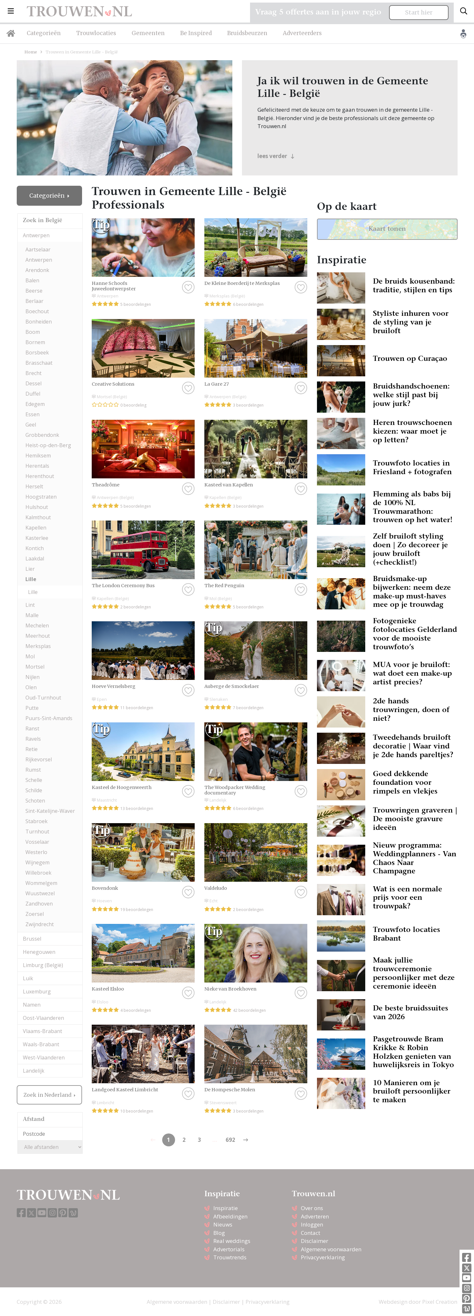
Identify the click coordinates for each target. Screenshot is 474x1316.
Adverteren (315, 1216)
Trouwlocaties (96, 33)
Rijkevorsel (38, 759)
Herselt (34, 486)
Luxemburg (37, 991)
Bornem (35, 342)
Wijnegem (37, 862)
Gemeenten (148, 33)
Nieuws (222, 1224)
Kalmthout (38, 517)
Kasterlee (36, 537)
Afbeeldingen (230, 1216)
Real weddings (231, 1241)
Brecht (33, 373)
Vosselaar (37, 841)
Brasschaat (38, 362)
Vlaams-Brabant (42, 1031)
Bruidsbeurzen (247, 33)
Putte (32, 707)
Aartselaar (38, 249)
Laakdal (34, 558)
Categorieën (44, 33)
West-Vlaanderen (44, 1057)
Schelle (33, 780)
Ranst (32, 728)
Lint (30, 604)
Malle (32, 615)
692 (230, 1139)
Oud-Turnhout (43, 697)
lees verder (275, 156)
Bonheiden (38, 321)
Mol (30, 656)
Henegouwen (39, 951)
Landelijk (33, 1070)
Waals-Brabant (41, 1044)
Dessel (33, 383)
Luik (28, 978)
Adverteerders (302, 33)
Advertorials (229, 1249)
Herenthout (39, 476)
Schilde (33, 790)
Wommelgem (41, 883)
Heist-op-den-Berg (48, 445)
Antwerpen (36, 235)
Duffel (32, 393)
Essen (32, 414)
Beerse (33, 290)
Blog (219, 1232)
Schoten (35, 800)
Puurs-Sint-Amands (48, 718)
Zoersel (34, 913)
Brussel (32, 938)
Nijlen (32, 677)
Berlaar (34, 301)
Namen (32, 1004)
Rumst (33, 769)
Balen (32, 280)
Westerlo (36, 852)
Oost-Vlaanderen (43, 1017)
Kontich (34, 548)
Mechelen (37, 625)
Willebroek (38, 872)
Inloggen (312, 1224)
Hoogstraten (41, 496)
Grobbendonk (42, 434)
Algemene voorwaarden (331, 1249)
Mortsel (34, 666)
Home (30, 51)
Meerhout (37, 635)
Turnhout (37, 831)
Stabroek (36, 821)
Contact (310, 1232)
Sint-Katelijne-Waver (50, 810)
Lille (30, 579)
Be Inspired (196, 33)
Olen (31, 687)
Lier (30, 568)
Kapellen (35, 527)
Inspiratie (225, 1208)
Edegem (35, 404)
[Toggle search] (463, 11)
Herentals (37, 465)
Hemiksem (38, 455)
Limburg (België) (43, 965)
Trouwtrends (229, 1257)
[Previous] (245, 1139)
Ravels (33, 738)
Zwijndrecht (39, 924)
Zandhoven (39, 903)
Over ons (312, 1208)
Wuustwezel (40, 893)
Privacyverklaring (323, 1257)
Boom (32, 331)
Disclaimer (314, 1241)
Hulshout (36, 507)
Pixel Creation (439, 1301)
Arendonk (37, 270)
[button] (11, 11)
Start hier (418, 12)
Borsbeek (37, 352)
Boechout (37, 311)
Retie (31, 749)
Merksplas (38, 646)
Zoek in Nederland (48, 1095)
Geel (30, 424)
